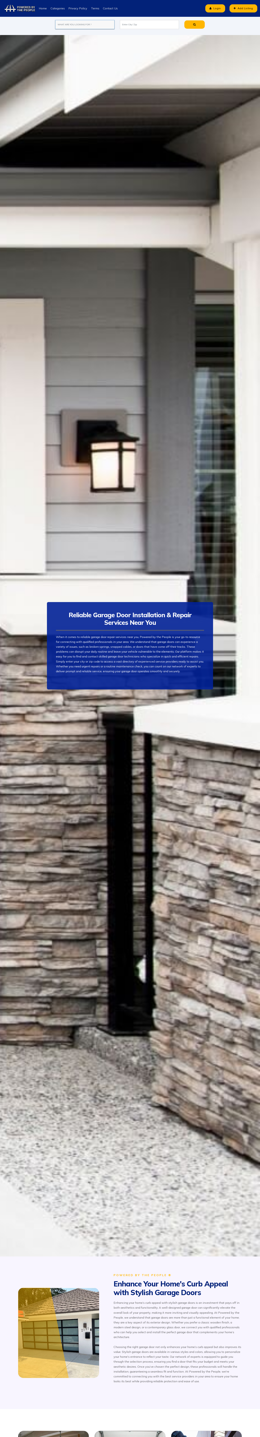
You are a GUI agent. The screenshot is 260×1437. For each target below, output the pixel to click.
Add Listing (242, 8)
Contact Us (110, 8)
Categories (57, 8)
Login (213, 8)
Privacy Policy (77, 8)
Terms (95, 8)
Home (43, 8)
